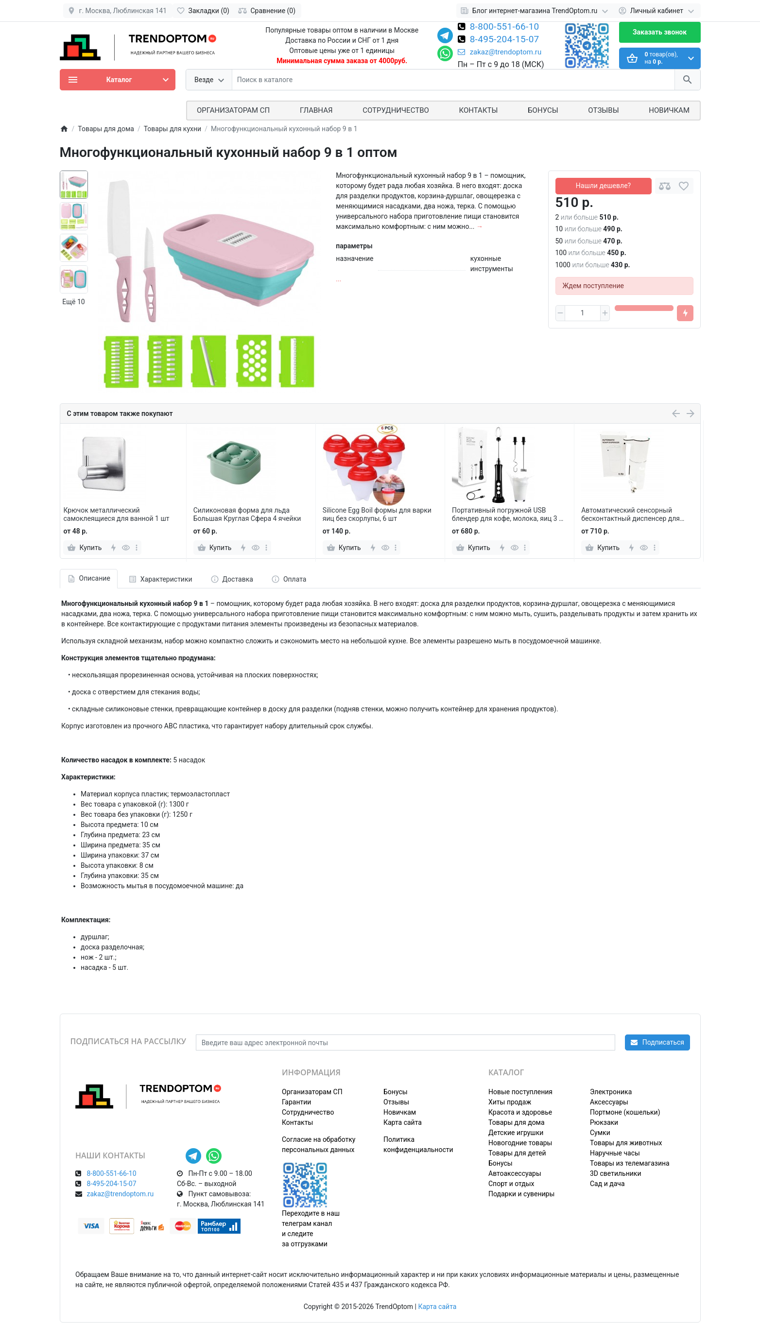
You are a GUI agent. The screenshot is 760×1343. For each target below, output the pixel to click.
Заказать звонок (660, 32)
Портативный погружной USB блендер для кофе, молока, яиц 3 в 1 (507, 514)
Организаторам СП (312, 1092)
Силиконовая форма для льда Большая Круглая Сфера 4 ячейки (247, 514)
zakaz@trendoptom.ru (500, 52)
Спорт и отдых (511, 1184)
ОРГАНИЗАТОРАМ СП (233, 110)
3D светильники (615, 1173)
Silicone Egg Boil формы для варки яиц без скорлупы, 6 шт (377, 514)
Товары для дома (516, 1122)
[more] (136, 547)
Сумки (600, 1132)
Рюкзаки (604, 1122)
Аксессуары (609, 1102)
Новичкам (669, 110)
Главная (316, 110)
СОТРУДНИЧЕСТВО (396, 110)
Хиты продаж (509, 1102)
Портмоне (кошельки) (625, 1112)
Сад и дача (607, 1184)
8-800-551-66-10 (504, 27)
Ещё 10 (73, 302)
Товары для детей (517, 1153)
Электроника (611, 1092)
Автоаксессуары (514, 1173)
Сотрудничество (308, 1112)
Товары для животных (626, 1143)
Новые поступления (520, 1092)
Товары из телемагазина (630, 1163)
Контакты (478, 110)
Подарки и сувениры (521, 1194)
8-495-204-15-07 (504, 40)
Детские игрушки (515, 1132)
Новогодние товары (520, 1143)
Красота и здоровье (520, 1112)
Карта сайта (402, 1122)
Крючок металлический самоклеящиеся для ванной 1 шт (116, 514)
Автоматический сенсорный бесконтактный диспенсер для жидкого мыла (630, 514)
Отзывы (603, 110)
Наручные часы (615, 1153)
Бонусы (543, 110)
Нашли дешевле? (603, 185)
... (338, 279)
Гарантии (296, 1102)
